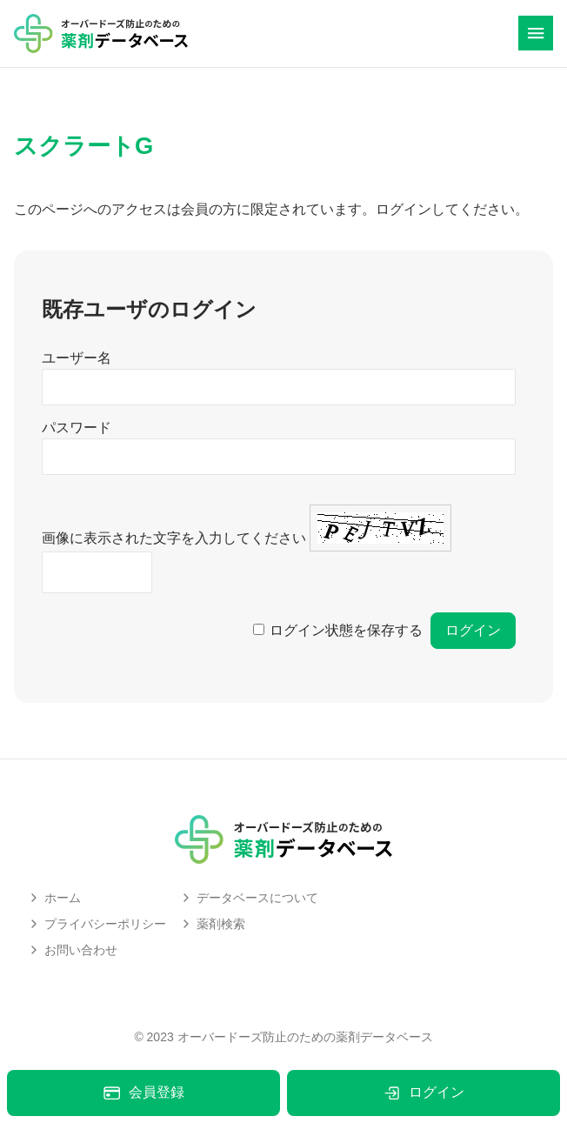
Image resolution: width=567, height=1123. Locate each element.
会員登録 (143, 1093)
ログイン (423, 1093)
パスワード (76, 427)
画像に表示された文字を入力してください (174, 538)
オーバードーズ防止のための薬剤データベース (305, 1037)
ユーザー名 (76, 358)
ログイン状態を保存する (346, 630)
